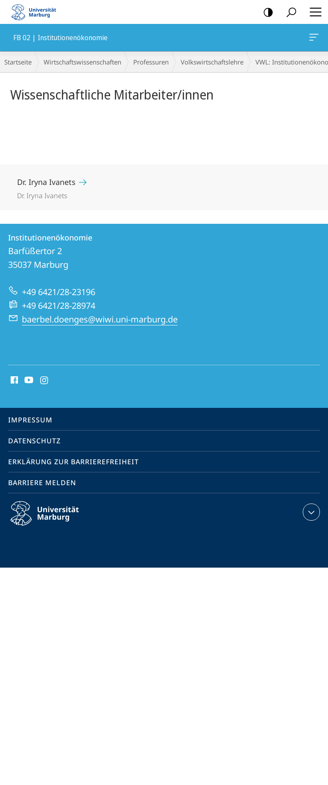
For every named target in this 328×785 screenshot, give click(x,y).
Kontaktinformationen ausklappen (310, 512)
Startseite (18, 62)
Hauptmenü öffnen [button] (313, 12)
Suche (288, 12)
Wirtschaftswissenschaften (82, 62)
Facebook (13, 381)
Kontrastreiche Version (265, 12)
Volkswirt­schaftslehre (212, 62)
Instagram (44, 381)
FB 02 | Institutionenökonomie (313, 39)
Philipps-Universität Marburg (52, 520)
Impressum (30, 420)
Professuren (151, 62)
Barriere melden (42, 482)
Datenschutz (34, 440)
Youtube (28, 381)
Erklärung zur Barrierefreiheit (73, 461)
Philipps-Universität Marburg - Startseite (36, 12)
